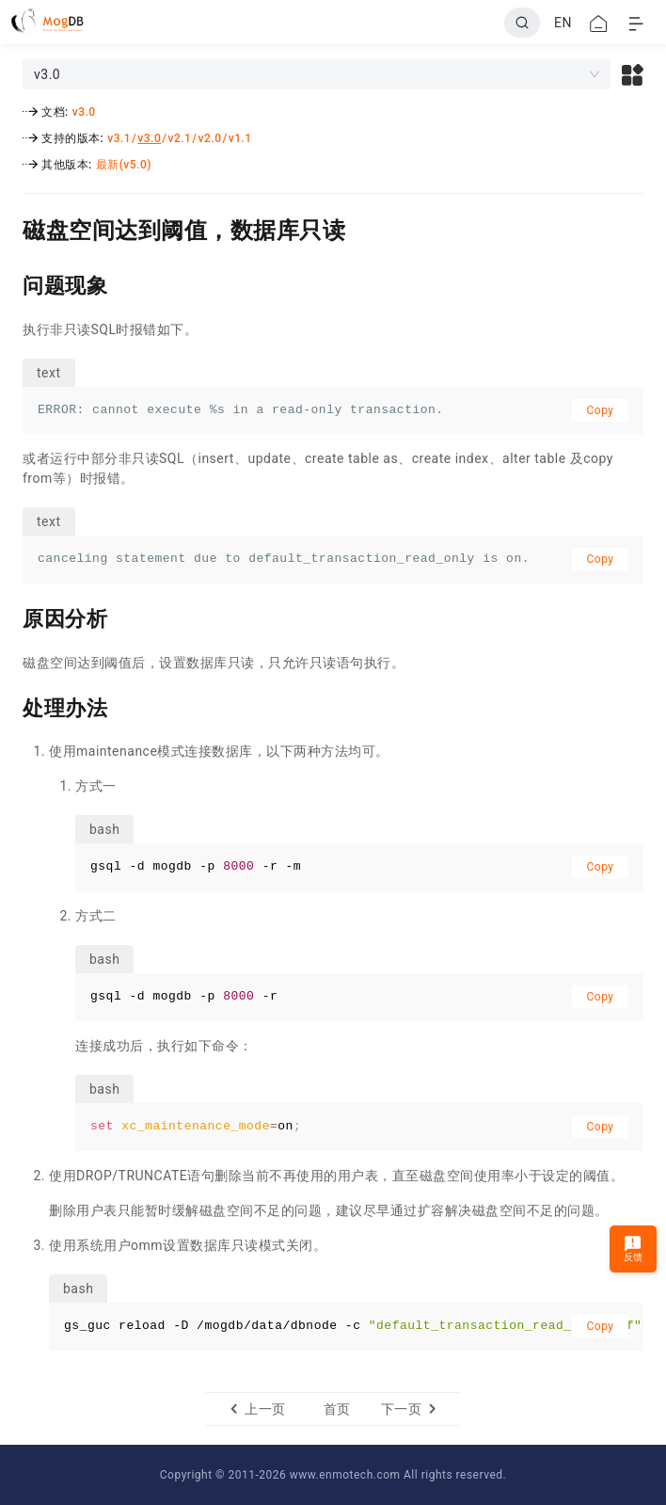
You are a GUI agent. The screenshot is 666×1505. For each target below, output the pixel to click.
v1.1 (240, 138)
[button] (632, 74)
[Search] (522, 23)
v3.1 (119, 138)
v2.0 (210, 138)
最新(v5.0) (123, 164)
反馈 (633, 1248)
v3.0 (84, 112)
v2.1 (179, 138)
